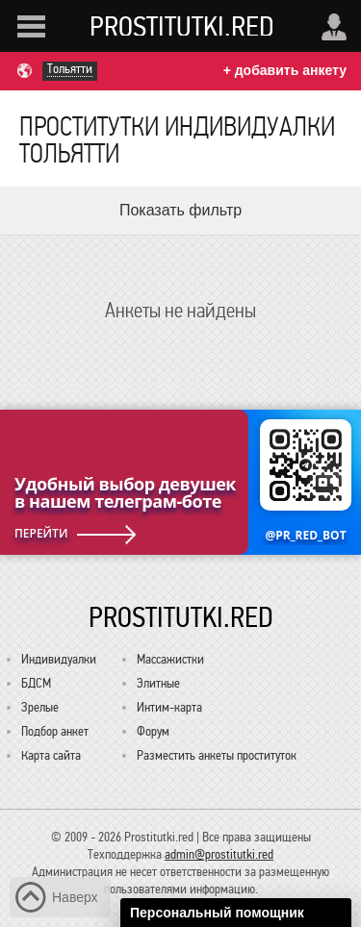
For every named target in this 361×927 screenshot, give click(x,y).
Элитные (158, 683)
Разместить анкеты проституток (217, 755)
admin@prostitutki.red (219, 854)
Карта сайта (51, 755)
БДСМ (36, 683)
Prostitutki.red (182, 26)
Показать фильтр (180, 210)
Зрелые (40, 707)
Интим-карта (169, 707)
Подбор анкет (55, 731)
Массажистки (170, 659)
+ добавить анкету (285, 70)
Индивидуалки (58, 659)
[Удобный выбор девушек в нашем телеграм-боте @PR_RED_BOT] (180, 482)
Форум (153, 731)
